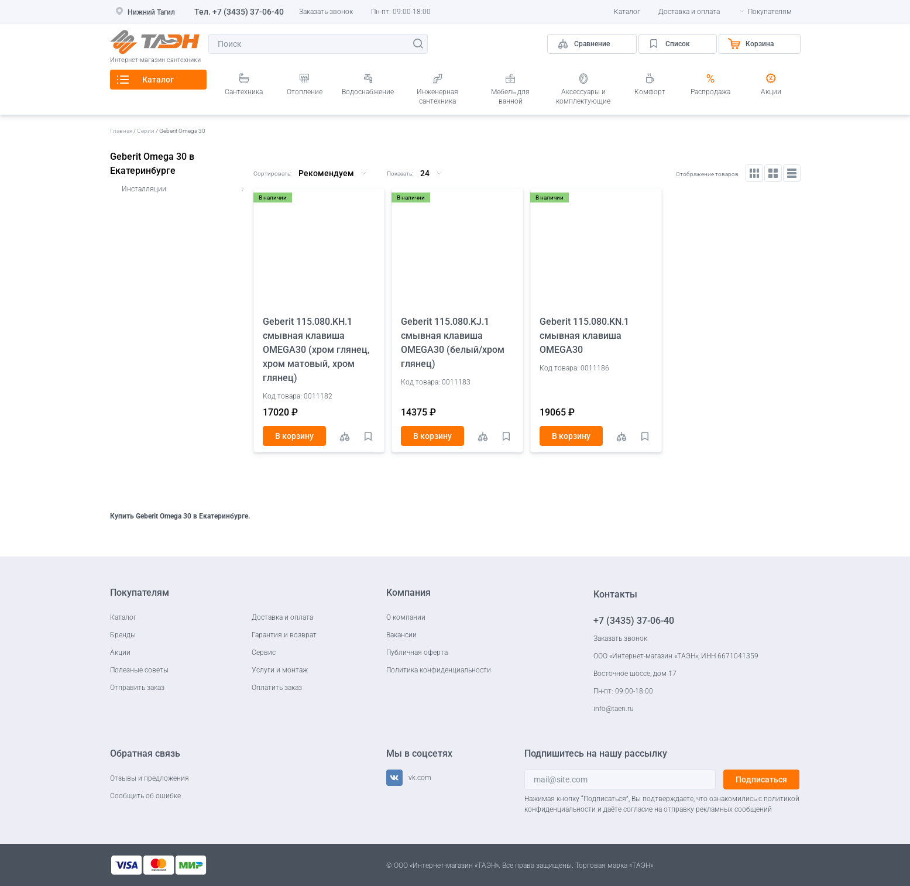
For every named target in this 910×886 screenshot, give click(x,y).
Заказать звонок (326, 12)
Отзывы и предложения (149, 778)
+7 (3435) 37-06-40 (248, 11)
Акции (771, 92)
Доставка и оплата (689, 12)
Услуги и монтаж (280, 670)
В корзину (294, 436)
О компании (405, 617)
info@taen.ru (613, 709)
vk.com (419, 778)
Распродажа (710, 92)
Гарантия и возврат (284, 635)
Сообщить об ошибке (145, 796)
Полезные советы (139, 670)
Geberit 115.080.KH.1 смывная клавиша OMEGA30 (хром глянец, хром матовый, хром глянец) (316, 349)
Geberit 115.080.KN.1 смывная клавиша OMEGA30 (584, 335)
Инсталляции (144, 189)
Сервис (264, 652)
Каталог (627, 12)
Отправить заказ (137, 688)
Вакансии (401, 635)
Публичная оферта (417, 652)
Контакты (615, 594)
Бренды (123, 635)
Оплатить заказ (277, 688)
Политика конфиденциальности (438, 670)
